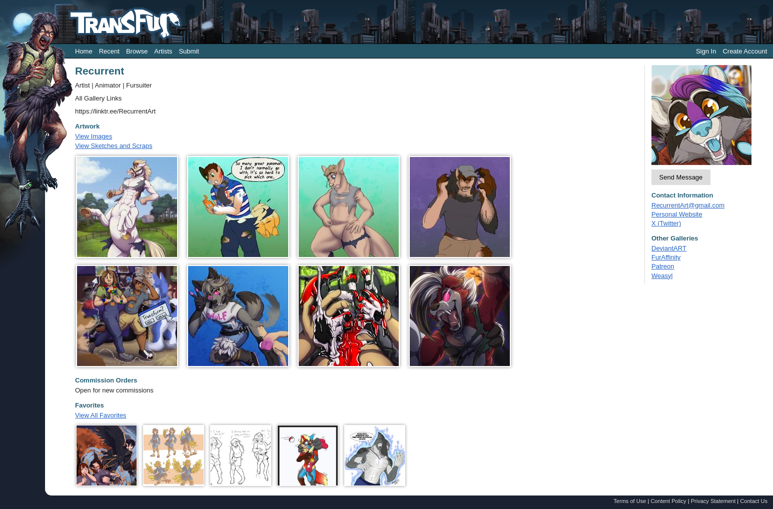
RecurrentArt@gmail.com (687, 205)
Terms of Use (629, 501)
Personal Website (676, 214)
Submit (189, 51)
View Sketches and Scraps (113, 146)
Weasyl (661, 276)
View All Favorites (100, 415)
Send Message (681, 177)
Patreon (662, 266)
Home (84, 51)
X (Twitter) (666, 223)
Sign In (706, 51)
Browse (137, 51)
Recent (109, 51)
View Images (93, 136)
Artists (163, 51)
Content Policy (668, 501)
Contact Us (753, 501)
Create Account (744, 51)
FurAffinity (665, 257)
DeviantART (668, 248)
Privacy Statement (713, 501)
